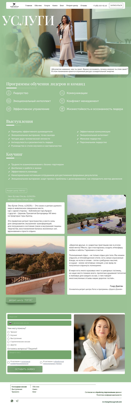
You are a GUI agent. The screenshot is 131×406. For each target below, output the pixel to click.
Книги (55, 5)
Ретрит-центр (72, 5)
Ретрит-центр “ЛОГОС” (16, 191)
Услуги (47, 5)
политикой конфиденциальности (20, 362)
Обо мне (38, 5)
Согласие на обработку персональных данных (103, 392)
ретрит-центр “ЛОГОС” (21, 300)
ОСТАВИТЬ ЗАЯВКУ (25, 369)
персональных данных (52, 363)
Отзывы (84, 5)
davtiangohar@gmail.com (112, 402)
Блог (62, 5)
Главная (28, 5)
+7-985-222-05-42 (100, 5)
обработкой (59, 361)
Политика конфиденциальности (109, 395)
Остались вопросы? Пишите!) (22, 348)
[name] (39, 316)
